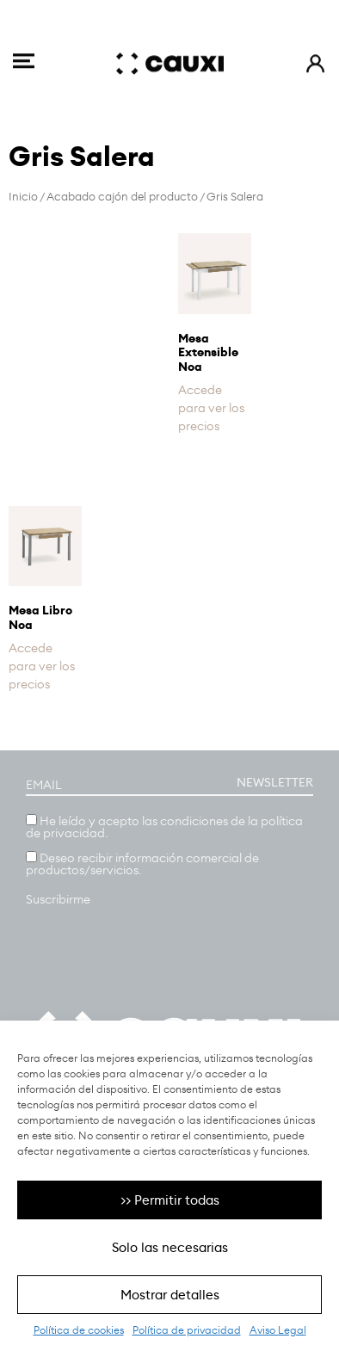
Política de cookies (79, 1329)
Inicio (23, 196)
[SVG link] (23, 52)
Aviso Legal (278, 1329)
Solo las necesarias (170, 1247)
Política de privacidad (187, 1329)
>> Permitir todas (169, 1200)
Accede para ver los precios (211, 408)
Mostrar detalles (169, 1294)
